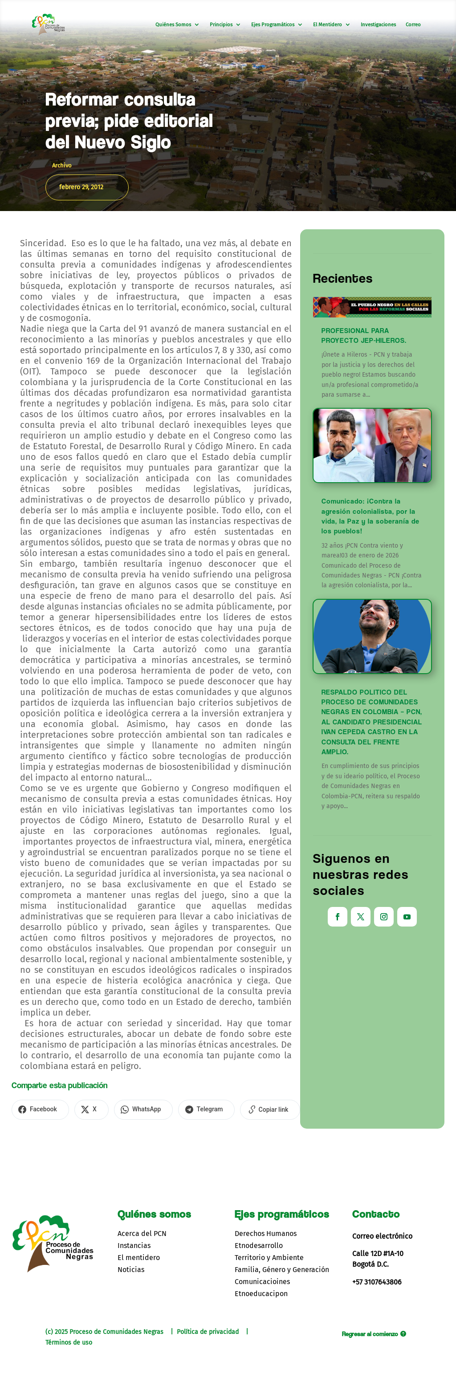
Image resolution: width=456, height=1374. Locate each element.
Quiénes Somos (173, 24)
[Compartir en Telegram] (193, 1109)
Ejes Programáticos (272, 24)
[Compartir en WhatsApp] (134, 1109)
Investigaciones (378, 24)
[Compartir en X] (85, 1109)
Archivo (62, 165)
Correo (413, 24)
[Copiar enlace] (254, 1109)
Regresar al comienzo (370, 1332)
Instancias (134, 1244)
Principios (221, 24)
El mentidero (139, 1256)
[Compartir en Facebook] (38, 1109)
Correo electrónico (382, 1234)
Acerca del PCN (142, 1232)
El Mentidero (327, 24)
